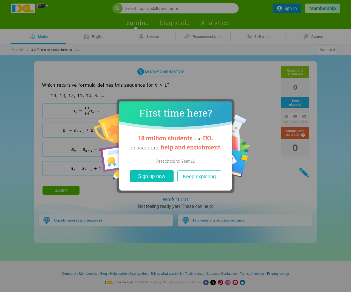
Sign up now (151, 176)
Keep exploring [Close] (199, 176)
